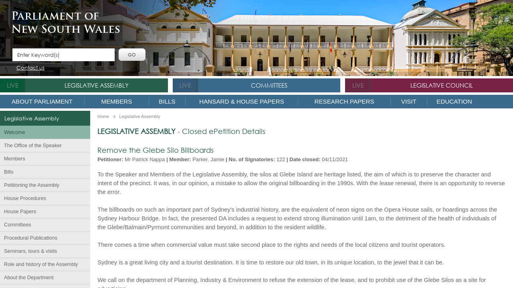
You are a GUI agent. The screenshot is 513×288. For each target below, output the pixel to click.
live (12, 85)
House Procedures (25, 198)
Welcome (14, 132)
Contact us (30, 68)
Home (103, 116)
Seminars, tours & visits (30, 251)
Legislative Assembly (97, 85)
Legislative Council (441, 85)
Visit (408, 101)
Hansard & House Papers (241, 101)
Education (454, 101)
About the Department (29, 277)
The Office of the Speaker (33, 145)
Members (116, 101)
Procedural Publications (30, 238)
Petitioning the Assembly (31, 185)
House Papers (20, 211)
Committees (269, 85)
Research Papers (344, 101)
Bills (167, 101)
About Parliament (42, 101)
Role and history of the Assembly (41, 264)
